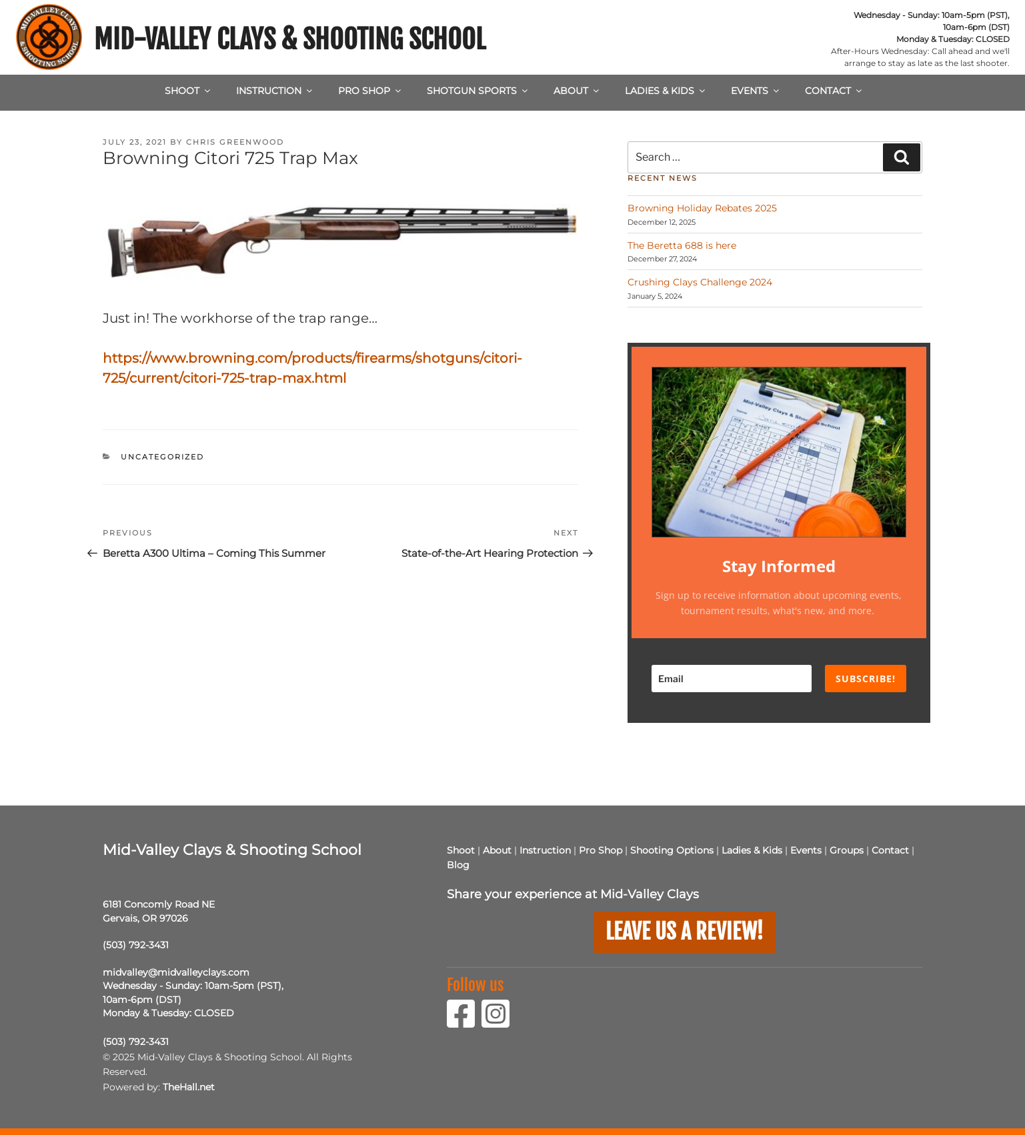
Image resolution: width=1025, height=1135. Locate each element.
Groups (847, 850)
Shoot (188, 91)
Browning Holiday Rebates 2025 (702, 208)
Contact (834, 91)
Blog (458, 865)
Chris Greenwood (235, 142)
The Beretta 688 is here (682, 245)
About (577, 91)
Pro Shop (370, 91)
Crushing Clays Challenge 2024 (700, 282)
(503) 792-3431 (136, 945)
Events (756, 91)
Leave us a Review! (685, 931)
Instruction (275, 91)
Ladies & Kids (666, 91)
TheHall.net (189, 1087)
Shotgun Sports (478, 91)
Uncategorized (162, 456)
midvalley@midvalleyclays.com (176, 972)
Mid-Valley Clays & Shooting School (289, 39)
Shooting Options (672, 850)
